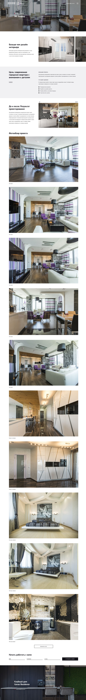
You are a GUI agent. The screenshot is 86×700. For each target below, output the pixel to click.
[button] (79, 49)
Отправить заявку (70, 658)
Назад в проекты (20, 13)
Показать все (43, 646)
